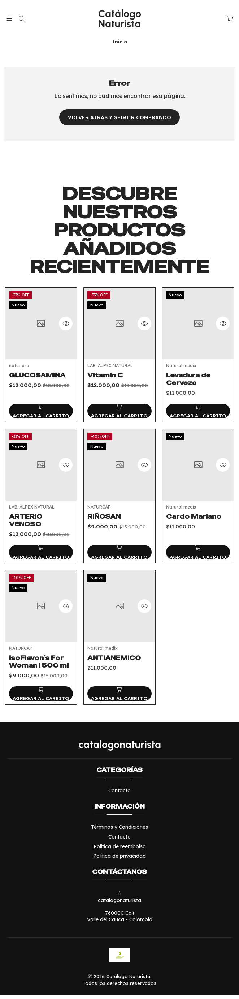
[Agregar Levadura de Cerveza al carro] (198, 432)
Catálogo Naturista (119, 19)
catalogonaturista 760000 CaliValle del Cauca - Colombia (119, 910)
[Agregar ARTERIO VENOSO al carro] (41, 584)
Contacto (119, 794)
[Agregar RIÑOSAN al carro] (119, 591)
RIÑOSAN (104, 555)
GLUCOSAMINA (37, 385)
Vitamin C (105, 389)
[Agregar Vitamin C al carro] (119, 425)
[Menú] (9, 18)
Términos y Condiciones (119, 830)
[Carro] (230, 19)
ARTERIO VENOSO (25, 552)
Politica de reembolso (120, 850)
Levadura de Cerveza (188, 400)
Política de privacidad (119, 859)
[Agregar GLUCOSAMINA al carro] (41, 420)
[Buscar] (21, 18)
